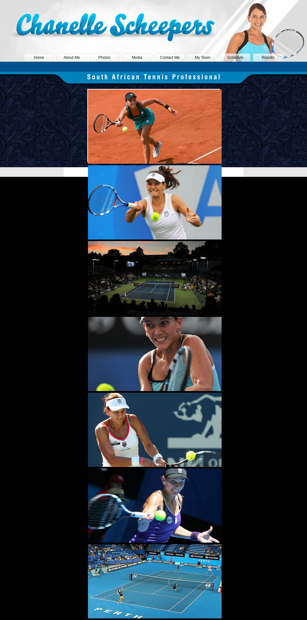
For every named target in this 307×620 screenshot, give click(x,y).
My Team (202, 57)
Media (137, 57)
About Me (71, 57)
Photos (104, 57)
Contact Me (169, 57)
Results (268, 57)
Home (39, 57)
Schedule (235, 57)
